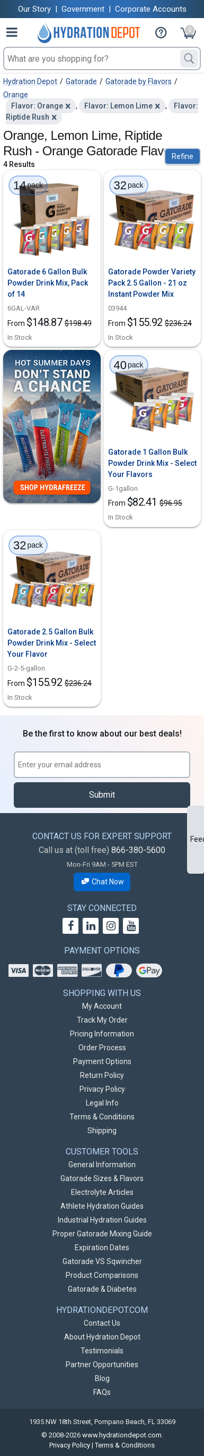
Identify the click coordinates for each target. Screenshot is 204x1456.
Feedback (197, 839)
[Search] (189, 58)
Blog (102, 1378)
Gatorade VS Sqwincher (102, 1261)
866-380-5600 (138, 850)
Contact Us (102, 1323)
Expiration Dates (102, 1247)
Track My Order (102, 1020)
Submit (102, 795)
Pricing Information (102, 1034)
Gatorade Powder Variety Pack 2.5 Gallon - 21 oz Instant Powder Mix (152, 282)
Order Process (102, 1047)
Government (82, 9)
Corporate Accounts (151, 9)
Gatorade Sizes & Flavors (102, 1178)
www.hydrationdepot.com (122, 1435)
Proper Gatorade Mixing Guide (102, 1233)
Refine (182, 156)
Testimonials (102, 1350)
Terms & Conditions (102, 1116)
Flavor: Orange (37, 106)
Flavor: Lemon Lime (118, 106)
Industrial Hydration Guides (102, 1220)
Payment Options (102, 1061)
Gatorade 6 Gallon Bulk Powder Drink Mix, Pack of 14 (47, 282)
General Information (102, 1164)
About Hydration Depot (102, 1337)
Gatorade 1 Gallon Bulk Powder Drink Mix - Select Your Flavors (152, 463)
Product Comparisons (102, 1275)
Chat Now (102, 881)
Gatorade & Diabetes (102, 1289)
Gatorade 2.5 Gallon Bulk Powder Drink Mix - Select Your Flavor (51, 642)
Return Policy (102, 1075)
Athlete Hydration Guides (102, 1206)
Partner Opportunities (102, 1364)
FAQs (102, 1392)
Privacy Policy (102, 1089)
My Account (102, 1006)
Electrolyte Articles (102, 1192)
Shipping (102, 1130)
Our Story (34, 9)
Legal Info (102, 1103)
